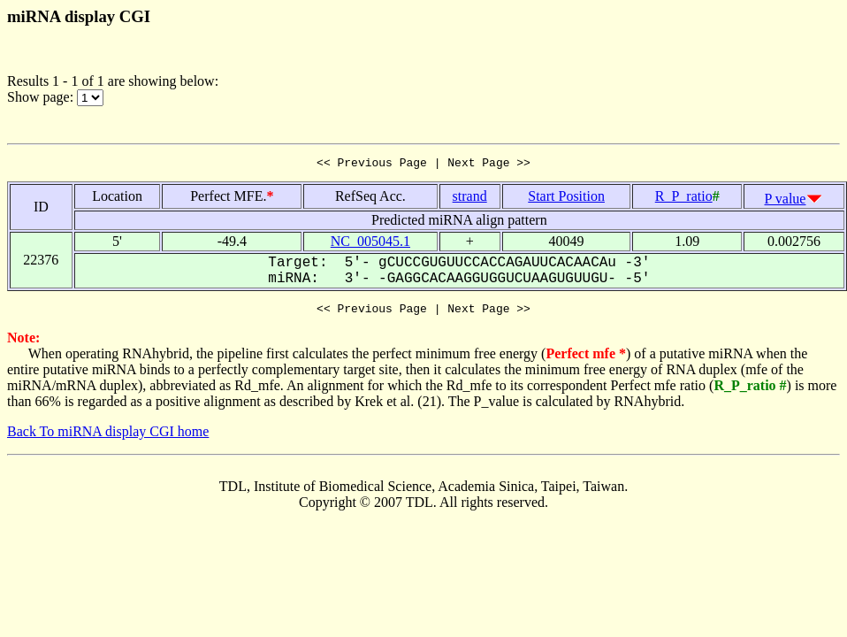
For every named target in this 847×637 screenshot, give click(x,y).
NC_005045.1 (370, 243)
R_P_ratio (684, 198)
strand (470, 198)
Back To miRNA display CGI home (108, 436)
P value (785, 201)
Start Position (566, 198)
